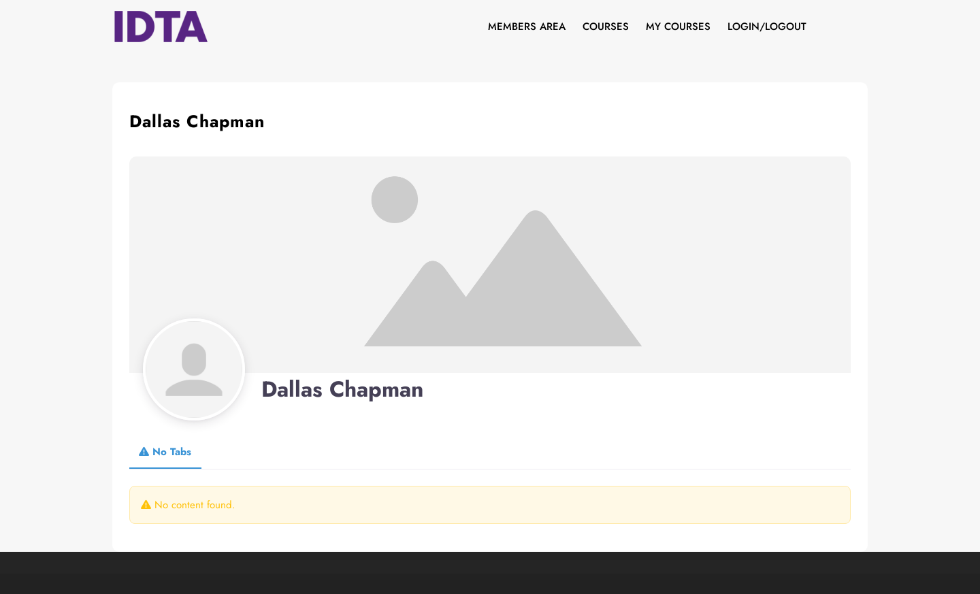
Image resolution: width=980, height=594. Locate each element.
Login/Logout (767, 26)
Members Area (527, 26)
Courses (606, 26)
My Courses (678, 26)
